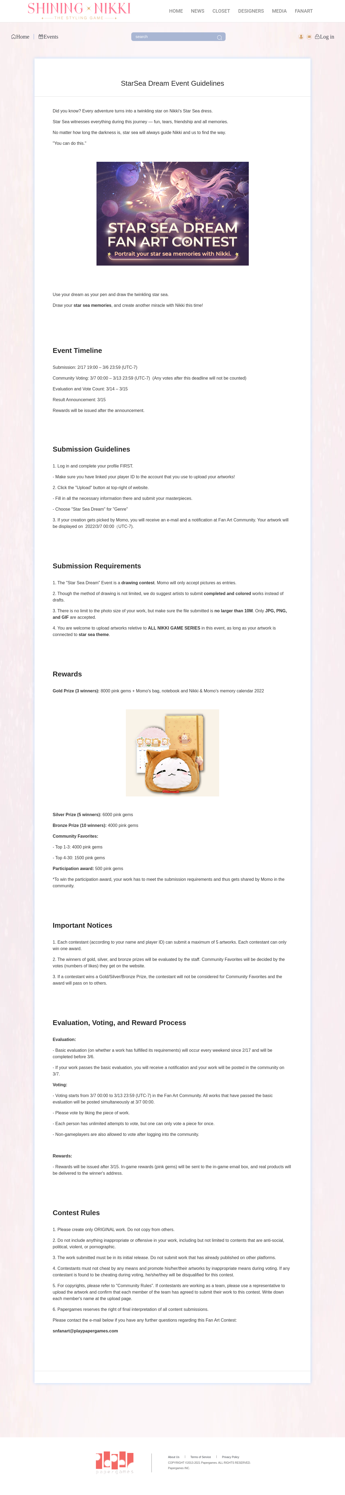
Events (48, 37)
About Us (173, 1457)
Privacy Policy (230, 1457)
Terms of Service (201, 1457)
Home (20, 37)
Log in (324, 37)
